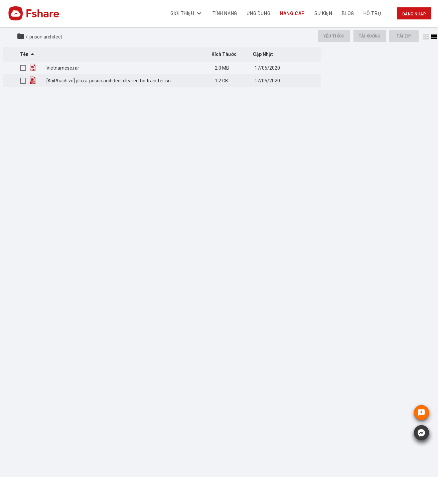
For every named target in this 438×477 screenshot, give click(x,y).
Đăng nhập (414, 14)
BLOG (348, 13)
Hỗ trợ (372, 13)
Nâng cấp (292, 13)
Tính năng (224, 13)
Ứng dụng (258, 13)
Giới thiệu (186, 13)
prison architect (45, 36)
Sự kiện (323, 13)
